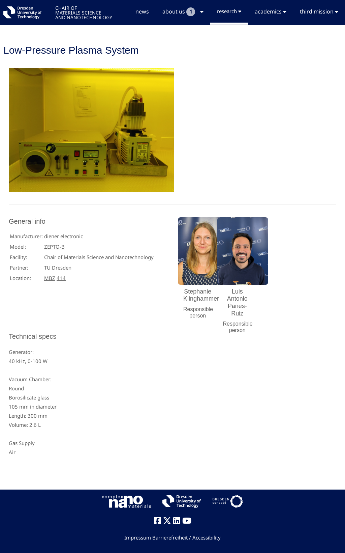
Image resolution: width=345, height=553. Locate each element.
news (142, 11)
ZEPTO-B (54, 246)
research (229, 11)
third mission (319, 11)
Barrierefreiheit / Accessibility (186, 537)
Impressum (137, 537)
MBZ (49, 278)
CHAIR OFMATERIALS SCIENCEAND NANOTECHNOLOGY (83, 12)
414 (61, 278)
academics (270, 11)
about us (182, 11)
